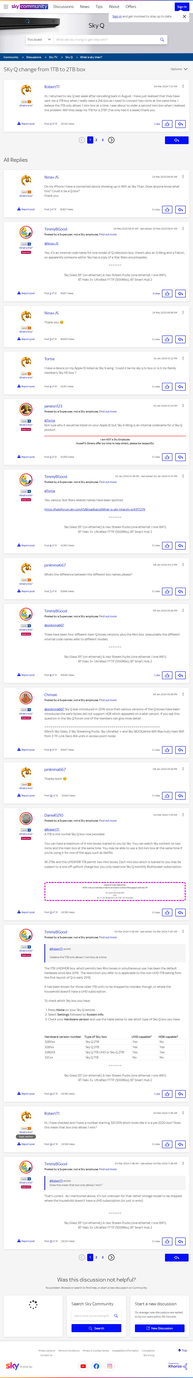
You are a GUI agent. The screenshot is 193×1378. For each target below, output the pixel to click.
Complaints (148, 1350)
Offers (131, 6)
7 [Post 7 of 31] (50, 591)
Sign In (182, 7)
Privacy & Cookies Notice (96, 1350)
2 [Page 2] (96, 140)
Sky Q (96, 25)
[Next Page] (111, 140)
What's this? (26, 105)
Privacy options (47, 1350)
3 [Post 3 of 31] (50, 339)
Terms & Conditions (68, 1350)
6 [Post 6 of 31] (50, 545)
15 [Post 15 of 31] (51, 1241)
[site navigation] (6, 6)
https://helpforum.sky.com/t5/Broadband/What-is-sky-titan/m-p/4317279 (94, 509)
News (84, 6)
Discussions (63, 6)
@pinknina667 (54, 625)
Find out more (108, 234)
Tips (99, 6)
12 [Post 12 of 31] (51, 912)
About (114, 6)
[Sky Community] (30, 6)
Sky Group (148, 1355)
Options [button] (176, 69)
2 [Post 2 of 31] (50, 293)
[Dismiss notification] (184, 17)
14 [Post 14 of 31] (51, 1144)
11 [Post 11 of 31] (51, 123)
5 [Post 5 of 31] (50, 457)
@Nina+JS (51, 243)
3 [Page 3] (103, 140)
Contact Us (46, 1355)
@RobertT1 (51, 829)
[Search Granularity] (39, 39)
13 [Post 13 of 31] (51, 1093)
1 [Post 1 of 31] (50, 209)
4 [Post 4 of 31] (50, 386)
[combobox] (104, 39)
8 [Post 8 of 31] (50, 675)
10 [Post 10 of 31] (51, 795)
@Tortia (49, 420)
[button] (183, 86)
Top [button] (184, 1350)
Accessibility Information (125, 1350)
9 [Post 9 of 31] (50, 749)
